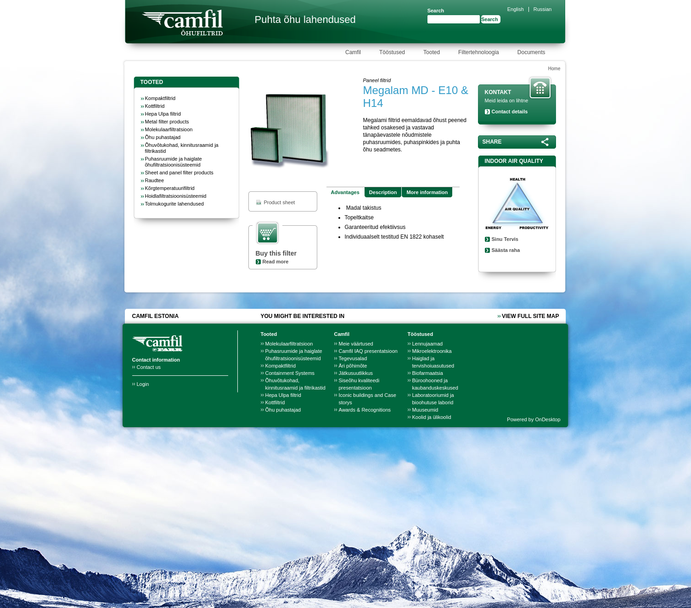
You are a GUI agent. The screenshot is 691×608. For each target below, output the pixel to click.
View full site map (530, 316)
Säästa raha (506, 250)
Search (435, 10)
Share (492, 142)
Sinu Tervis (505, 239)
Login (143, 384)
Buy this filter (276, 253)
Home (554, 68)
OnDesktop (547, 419)
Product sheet (279, 202)
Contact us (149, 367)
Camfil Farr (182, 22)
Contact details (510, 111)
